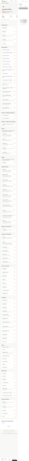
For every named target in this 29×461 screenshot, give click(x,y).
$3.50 (14, 43)
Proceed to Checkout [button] (23, 8)
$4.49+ (14, 133)
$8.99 (14, 55)
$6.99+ (14, 27)
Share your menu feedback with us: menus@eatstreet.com (9, 430)
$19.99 (14, 49)
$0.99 (14, 410)
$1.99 (14, 388)
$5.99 (14, 382)
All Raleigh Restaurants (10, 433)
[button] (26, 1)
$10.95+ (14, 169)
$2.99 (14, 39)
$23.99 (14, 69)
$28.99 (14, 91)
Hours (8, 19)
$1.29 (14, 34)
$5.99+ (14, 143)
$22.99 (14, 107)
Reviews (5, 19)
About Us (2, 460)
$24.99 (14, 76)
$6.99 (14, 286)
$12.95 (14, 87)
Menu (2, 19)
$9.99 (14, 349)
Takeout (26, 6)
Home (2, 433)
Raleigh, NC (5, 433)
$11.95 (14, 250)
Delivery (21, 6)
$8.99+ (14, 236)
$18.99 (14, 73)
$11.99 (14, 58)
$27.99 (14, 52)
